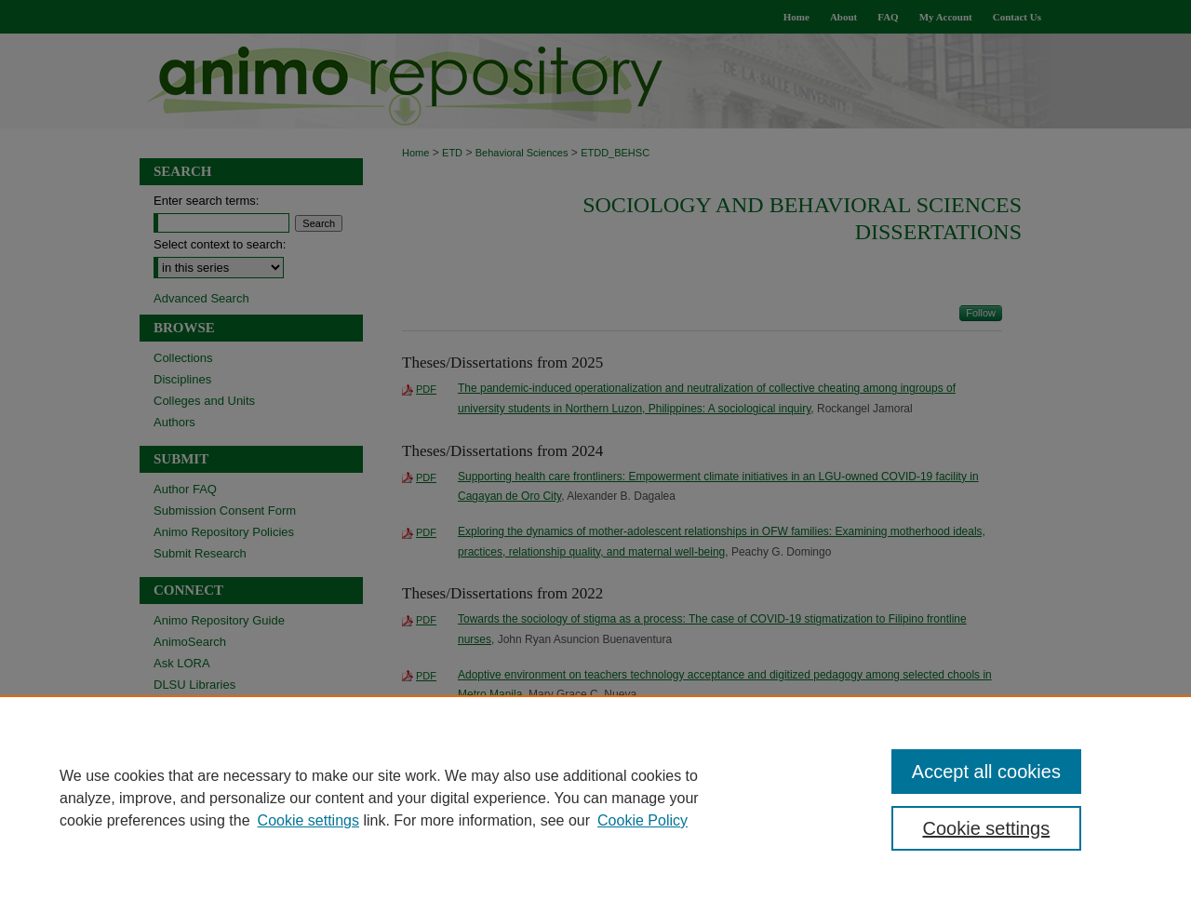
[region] (595, 797)
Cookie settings (308, 820)
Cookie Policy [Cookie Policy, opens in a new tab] (642, 820)
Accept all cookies (986, 771)
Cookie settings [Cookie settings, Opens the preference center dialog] (986, 828)
